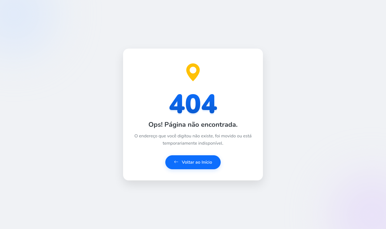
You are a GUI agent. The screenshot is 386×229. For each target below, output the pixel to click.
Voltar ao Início (193, 162)
